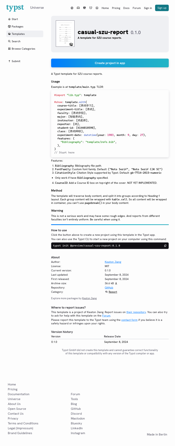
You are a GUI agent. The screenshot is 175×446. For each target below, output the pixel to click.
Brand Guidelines (20, 433)
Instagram (78, 433)
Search (14, 41)
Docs (126, 8)
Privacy (13, 418)
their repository (136, 312)
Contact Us (16, 414)
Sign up (161, 8)
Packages (15, 26)
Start (13, 19)
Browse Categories (21, 48)
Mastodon (78, 418)
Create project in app (110, 63)
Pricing (116, 8)
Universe (14, 399)
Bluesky (76, 423)
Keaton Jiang (113, 262)
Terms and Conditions (23, 423)
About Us (14, 404)
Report (113, 292)
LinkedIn (77, 428)
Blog (74, 404)
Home (105, 8)
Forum (137, 8)
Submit (14, 61)
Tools (74, 399)
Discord (76, 414)
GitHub (109, 287)
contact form (129, 320)
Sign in (148, 8)
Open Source (17, 409)
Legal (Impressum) (20, 428)
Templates (16, 34)
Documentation (18, 394)
